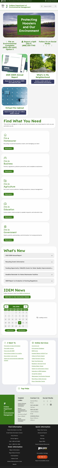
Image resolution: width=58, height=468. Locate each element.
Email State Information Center (14, 396)
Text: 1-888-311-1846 (14, 407)
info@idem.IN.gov (34, 379)
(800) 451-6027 (34, 372)
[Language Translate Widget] (51, 1)
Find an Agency (14, 401)
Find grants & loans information (12, 306)
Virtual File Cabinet (37, 336)
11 (26, 276)
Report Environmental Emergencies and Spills (22, 373)
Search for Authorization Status (41, 331)
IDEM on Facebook (25, 254)
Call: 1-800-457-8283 (14, 404)
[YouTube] (51, 364)
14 (12, 279)
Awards (14, 427)
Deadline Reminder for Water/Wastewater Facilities (22, 235)
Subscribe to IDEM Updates (39, 333)
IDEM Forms (35, 312)
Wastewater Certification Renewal (41, 339)
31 (23, 286)
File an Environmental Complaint (9, 44)
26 (5, 286)
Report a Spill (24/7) (28, 43)
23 (19, 283)
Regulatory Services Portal (39, 325)
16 (19, 279)
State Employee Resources (42, 407)
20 (9, 283)
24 (23, 283)
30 (19, 286)
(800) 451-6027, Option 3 (10, 49)
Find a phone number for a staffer (13, 314)
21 (12, 283)
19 (5, 283)
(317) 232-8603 (34, 368)
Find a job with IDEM (9, 312)
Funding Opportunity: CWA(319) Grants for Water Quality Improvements (28, 228)
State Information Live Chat (14, 393)
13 (9, 279)
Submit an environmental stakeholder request (14, 321)
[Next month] (26, 267)
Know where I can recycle (11, 317)
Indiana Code (14, 421)
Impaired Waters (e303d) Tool (40, 314)
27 (9, 286)
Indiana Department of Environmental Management (20, 6)
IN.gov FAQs (42, 404)
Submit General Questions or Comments (22, 368)
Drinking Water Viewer (38, 328)
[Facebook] (44, 364)
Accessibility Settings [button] (42, 416)
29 (16, 286)
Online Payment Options (39, 320)
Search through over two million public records (14, 113)
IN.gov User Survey (42, 393)
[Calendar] (51, 367)
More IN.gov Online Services (39, 342)
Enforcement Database (38, 309)
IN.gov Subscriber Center (38, 344)
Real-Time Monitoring (38, 323)
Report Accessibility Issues (42, 423)
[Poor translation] (5, 442)
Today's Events (10, 290)
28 (12, 286)
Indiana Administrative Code (14, 424)
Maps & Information (15, 413)
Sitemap (42, 401)
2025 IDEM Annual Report (14, 216)
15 (16, 279)
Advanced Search (42, 396)
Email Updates (14, 418)
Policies (42, 398)
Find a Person (14, 398)
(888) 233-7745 (28, 46)
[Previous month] (6, 267)
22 (16, 283)
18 (26, 279)
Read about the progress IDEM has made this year (14, 82)
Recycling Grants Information (15, 222)
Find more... (8, 151)
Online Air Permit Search (38, 317)
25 (26, 283)
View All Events (21, 290)
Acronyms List (36, 306)
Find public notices (9, 309)
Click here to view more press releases (17, 257)
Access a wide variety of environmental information (42, 82)
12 (5, 279)
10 (23, 276)
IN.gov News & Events (14, 416)
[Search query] (48, 6)
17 (23, 279)
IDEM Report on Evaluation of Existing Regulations (21, 241)
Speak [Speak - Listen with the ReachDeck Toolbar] (42, 420)
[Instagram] (47, 364)
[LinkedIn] (44, 367)
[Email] (47, 367)
